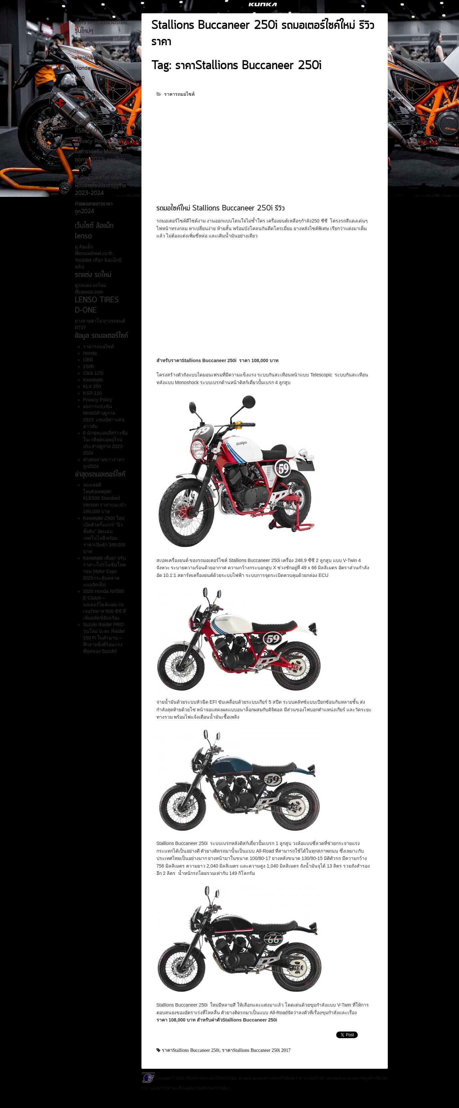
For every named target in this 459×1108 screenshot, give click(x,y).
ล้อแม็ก (86, 246)
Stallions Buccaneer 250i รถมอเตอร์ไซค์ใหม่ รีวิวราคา (262, 34)
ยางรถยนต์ (113, 321)
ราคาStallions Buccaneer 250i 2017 (256, 1050)
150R (81, 89)
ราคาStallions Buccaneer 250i (191, 1050)
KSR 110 (86, 131)
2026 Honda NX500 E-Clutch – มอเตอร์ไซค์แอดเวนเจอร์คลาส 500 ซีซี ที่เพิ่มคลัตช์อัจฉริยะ (104, 605)
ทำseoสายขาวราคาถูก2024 (94, 208)
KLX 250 (86, 121)
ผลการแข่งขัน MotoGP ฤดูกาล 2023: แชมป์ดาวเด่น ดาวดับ (100, 160)
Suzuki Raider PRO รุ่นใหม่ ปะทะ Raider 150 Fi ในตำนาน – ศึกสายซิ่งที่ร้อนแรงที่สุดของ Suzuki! (104, 638)
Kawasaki (85, 110)
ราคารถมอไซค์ (89, 58)
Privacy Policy (92, 142)
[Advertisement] (264, 153)
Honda (82, 68)
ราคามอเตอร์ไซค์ (310, 1078)
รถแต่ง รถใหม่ (92, 285)
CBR (80, 79)
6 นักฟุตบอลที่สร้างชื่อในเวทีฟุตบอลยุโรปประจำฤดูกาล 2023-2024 (103, 186)
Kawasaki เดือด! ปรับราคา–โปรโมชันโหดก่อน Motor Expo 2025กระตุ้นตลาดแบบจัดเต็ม (104, 571)
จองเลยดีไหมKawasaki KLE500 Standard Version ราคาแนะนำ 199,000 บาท (104, 498)
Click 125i (87, 100)
